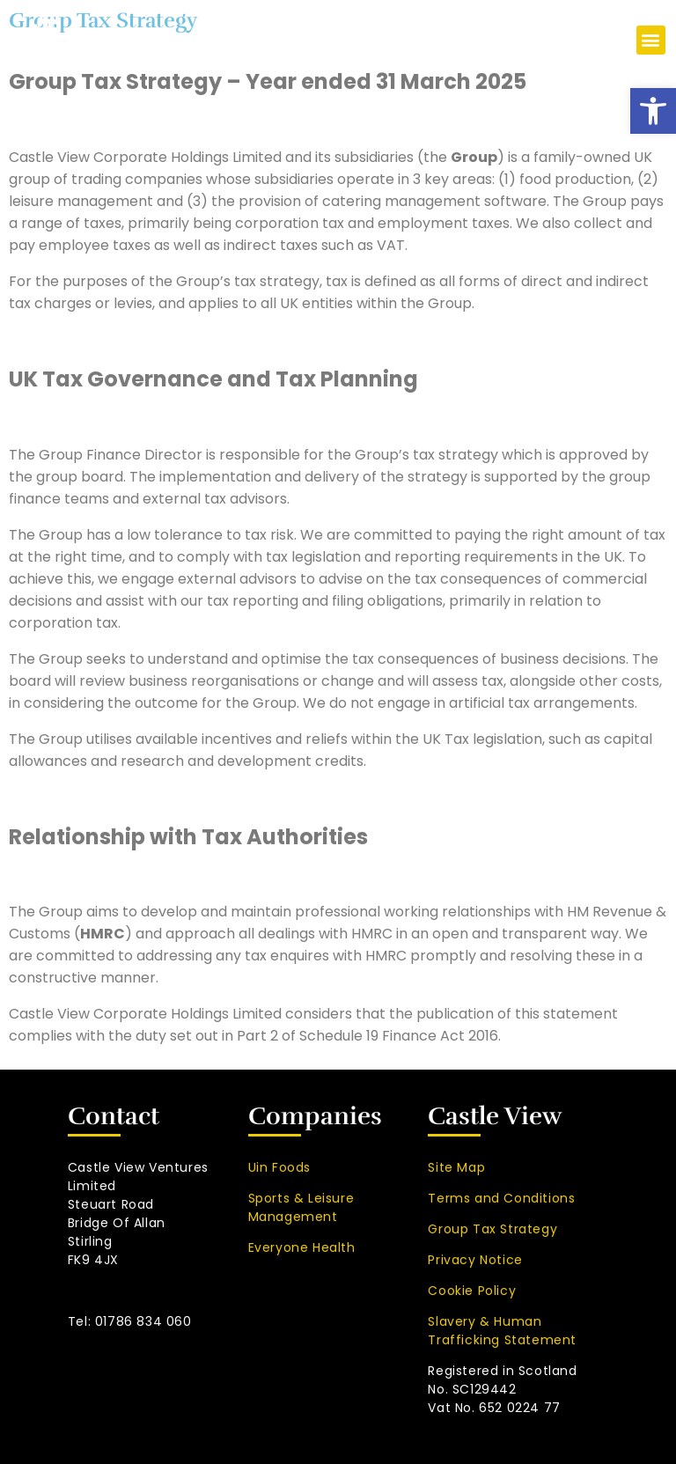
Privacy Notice (475, 1260)
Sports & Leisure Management (301, 1207)
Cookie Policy (472, 1290)
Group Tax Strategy (492, 1229)
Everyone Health (302, 1247)
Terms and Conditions (501, 1198)
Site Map (456, 1167)
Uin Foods (279, 1167)
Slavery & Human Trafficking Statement (502, 1331)
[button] (653, 111)
